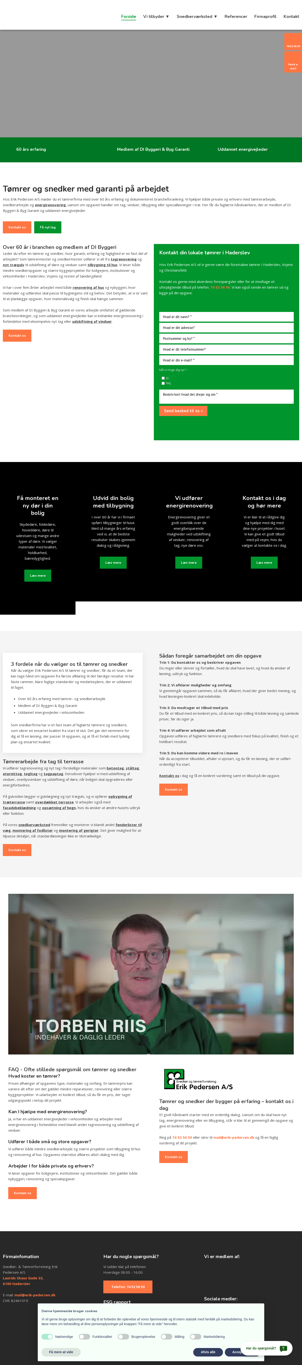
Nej (168, 383)
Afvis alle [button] (208, 1352)
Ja (167, 378)
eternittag (12, 773)
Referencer (236, 16)
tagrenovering (124, 259)
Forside (128, 16)
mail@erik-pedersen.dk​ (34, 1295)
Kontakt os (17, 227)
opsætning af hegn (59, 807)
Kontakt (291, 16)
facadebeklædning (19, 807)
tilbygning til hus (102, 264)
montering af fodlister (33, 830)
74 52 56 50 (182, 1137)
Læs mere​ (38, 575)
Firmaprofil (265, 16)
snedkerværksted (34, 824)
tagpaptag (53, 773)
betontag (115, 768)
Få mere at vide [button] (61, 1352)
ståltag (132, 768)
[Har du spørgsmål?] (266, 1348)
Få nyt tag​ (48, 227)
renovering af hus (88, 287)
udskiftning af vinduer (92, 321)
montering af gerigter (79, 830)
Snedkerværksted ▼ (197, 16)
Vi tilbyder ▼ (156, 16)
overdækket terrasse (54, 802)
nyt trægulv (13, 264)
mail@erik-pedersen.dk (233, 1137)
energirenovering (50, 204)
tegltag (31, 773)
